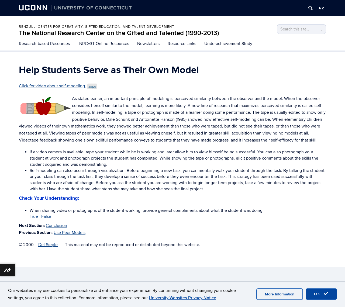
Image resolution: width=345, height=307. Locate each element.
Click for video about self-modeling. (58, 86)
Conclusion (56, 225)
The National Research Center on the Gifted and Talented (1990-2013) (119, 33)
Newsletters (148, 43)
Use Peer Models (69, 232)
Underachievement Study (228, 43)
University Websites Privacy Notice (182, 298)
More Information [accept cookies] (279, 294)
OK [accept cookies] (321, 293)
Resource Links (182, 43)
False (46, 216)
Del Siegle (49, 244)
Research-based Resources (44, 43)
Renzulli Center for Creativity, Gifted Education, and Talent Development (96, 27)
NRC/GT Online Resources (104, 43)
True (34, 216)
